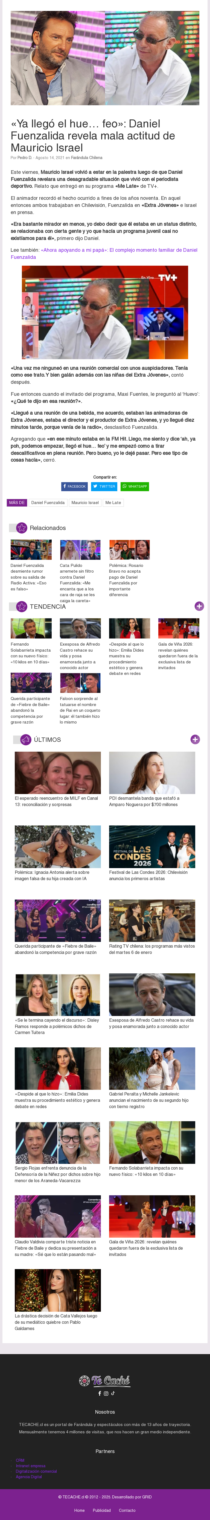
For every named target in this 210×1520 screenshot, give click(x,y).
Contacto (127, 1510)
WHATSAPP (135, 486)
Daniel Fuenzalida (48, 502)
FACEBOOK (74, 486)
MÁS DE (17, 502)
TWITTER (104, 486)
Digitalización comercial (36, 1471)
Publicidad (102, 1510)
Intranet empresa (30, 1466)
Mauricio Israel (85, 502)
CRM (20, 1460)
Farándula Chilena (86, 158)
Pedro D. (25, 158)
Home (79, 1510)
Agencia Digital (29, 1477)
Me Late (113, 502)
